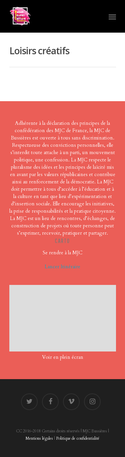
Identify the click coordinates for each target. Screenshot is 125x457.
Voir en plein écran (62, 357)
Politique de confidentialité (77, 438)
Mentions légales (39, 438)
